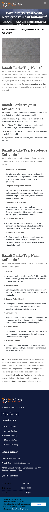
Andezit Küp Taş (10, 431)
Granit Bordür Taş (11, 445)
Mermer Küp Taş (10, 440)
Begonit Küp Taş (10, 435)
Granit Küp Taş (10, 426)
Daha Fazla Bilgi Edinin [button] (20, 509)
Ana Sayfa (7, 22)
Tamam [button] (38, 504)
